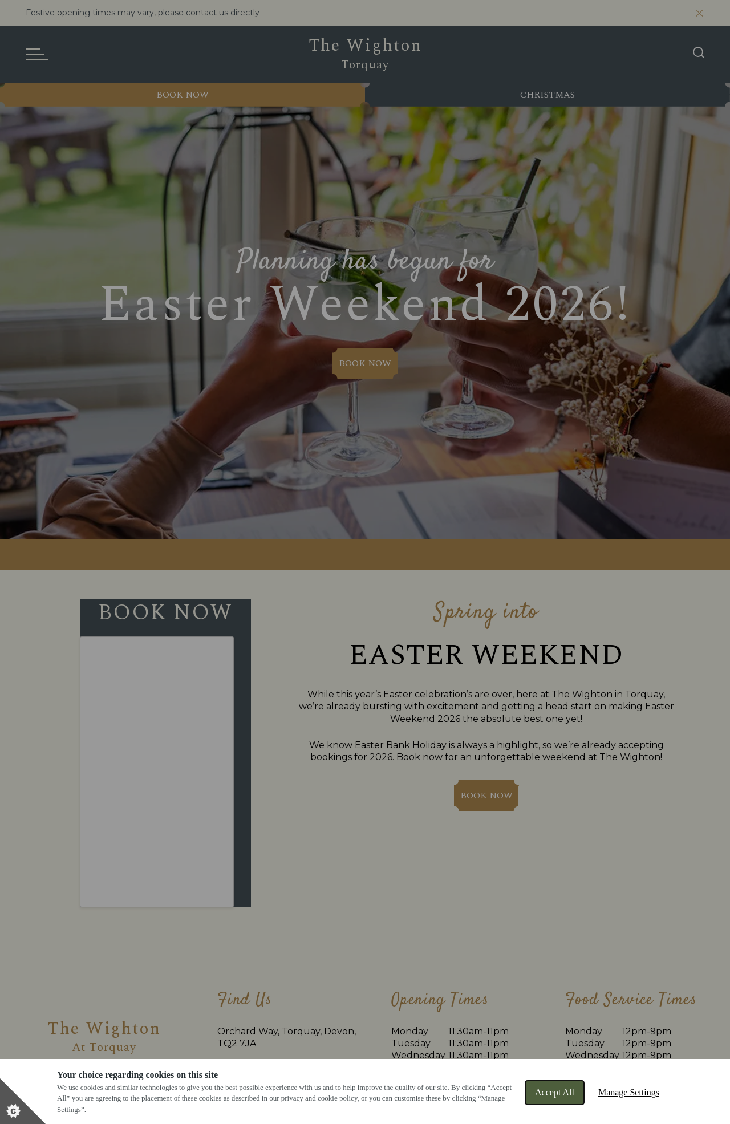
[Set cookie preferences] (23, 1101)
